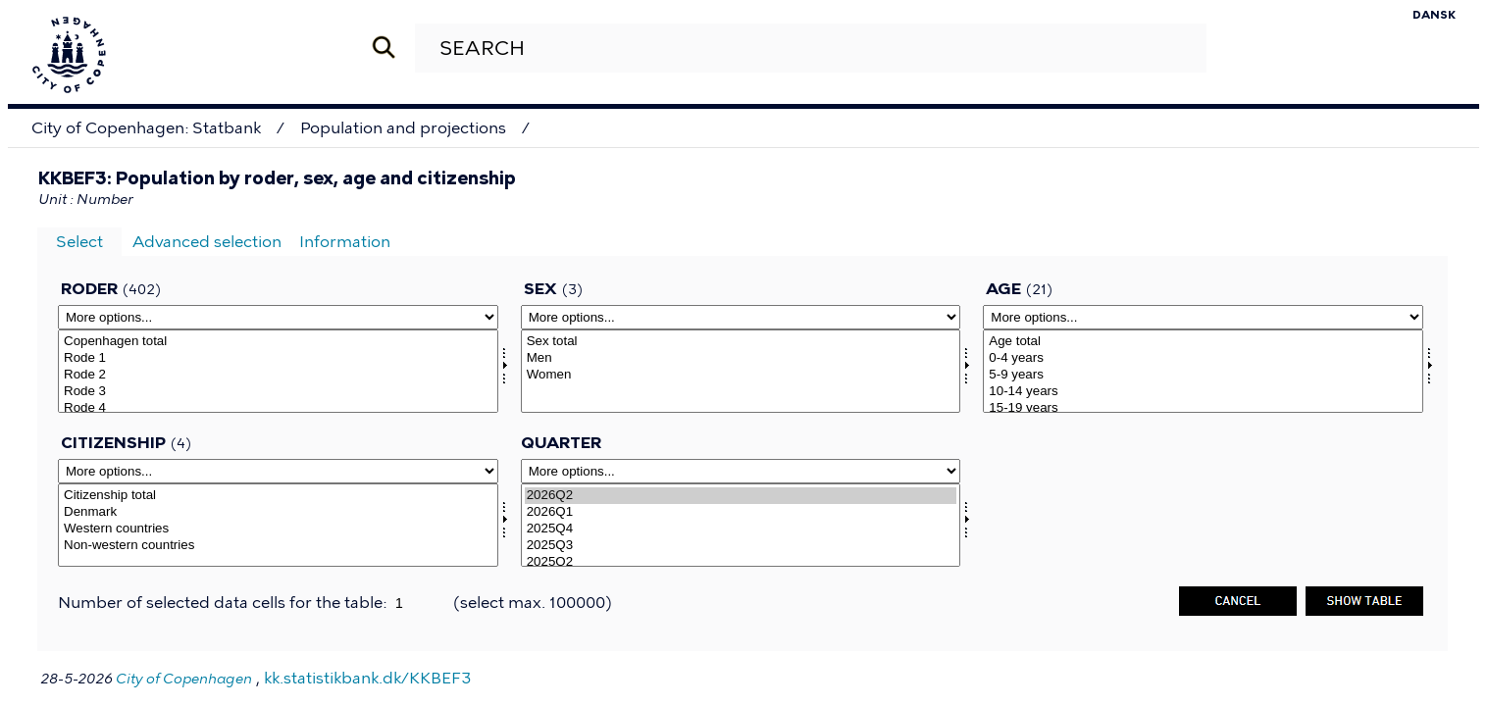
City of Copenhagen (184, 679)
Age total (1203, 341)
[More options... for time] (741, 471)
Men (741, 358)
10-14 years (1203, 391)
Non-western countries (278, 545)
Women (741, 375)
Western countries (278, 529)
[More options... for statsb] (278, 471)
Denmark (278, 512)
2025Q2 (741, 562)
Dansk (1434, 15)
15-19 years (1203, 408)
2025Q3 (741, 545)
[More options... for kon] (741, 317)
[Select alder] (1203, 371)
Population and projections (403, 128)
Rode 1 (278, 358)
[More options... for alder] (1203, 317)
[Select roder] (278, 371)
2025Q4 (741, 529)
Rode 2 (278, 375)
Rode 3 (278, 391)
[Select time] (741, 525)
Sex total (741, 341)
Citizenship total (278, 495)
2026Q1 (741, 512)
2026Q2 (741, 495)
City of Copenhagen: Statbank (146, 128)
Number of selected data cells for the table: (224, 602)
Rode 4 (278, 408)
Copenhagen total (278, 341)
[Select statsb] (278, 525)
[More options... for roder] (278, 317)
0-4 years (1203, 358)
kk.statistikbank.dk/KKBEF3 (367, 678)
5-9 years (1203, 375)
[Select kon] (741, 371)
